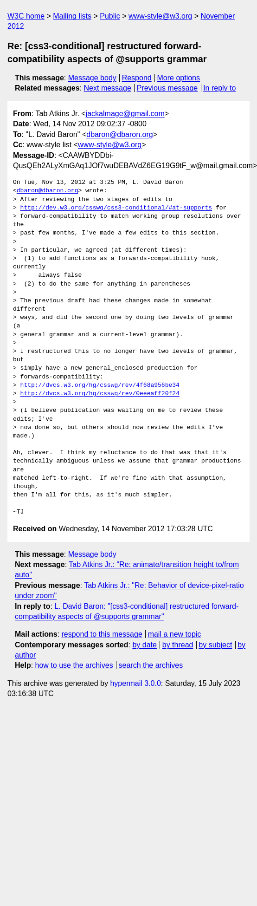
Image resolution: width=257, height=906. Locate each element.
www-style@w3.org (160, 16)
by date (144, 645)
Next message (107, 88)
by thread (177, 645)
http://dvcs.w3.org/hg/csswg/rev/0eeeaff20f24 (100, 394)
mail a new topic (174, 634)
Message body (92, 78)
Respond (137, 78)
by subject (215, 645)
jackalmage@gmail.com (125, 113)
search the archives (151, 665)
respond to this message (101, 634)
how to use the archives (74, 665)
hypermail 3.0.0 (135, 683)
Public (110, 16)
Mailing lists (72, 16)
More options (178, 78)
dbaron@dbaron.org (119, 134)
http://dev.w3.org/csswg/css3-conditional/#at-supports (116, 208)
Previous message (167, 88)
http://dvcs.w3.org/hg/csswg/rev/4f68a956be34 (100, 385)
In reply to (219, 88)
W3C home (26, 16)
